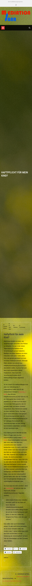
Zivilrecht (15, 331)
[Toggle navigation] (3, 28)
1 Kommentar (22, 331)
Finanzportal (9, 492)
